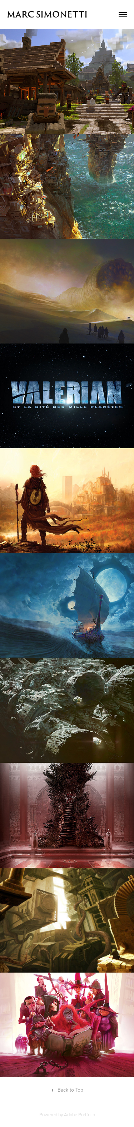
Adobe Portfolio (79, 1114)
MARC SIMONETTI (47, 14)
